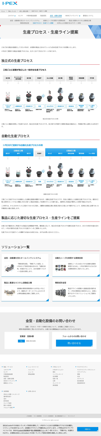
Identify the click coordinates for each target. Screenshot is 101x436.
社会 (78, 376)
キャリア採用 (7, 403)
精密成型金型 (24, 23)
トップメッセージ (58, 374)
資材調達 (55, 385)
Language (76, 2)
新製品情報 (31, 374)
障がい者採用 (7, 405)
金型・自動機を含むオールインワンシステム (24, 20)
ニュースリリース (43, 6)
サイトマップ (65, 2)
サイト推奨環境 (37, 416)
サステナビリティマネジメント (86, 370)
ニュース (30, 372)
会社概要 (55, 376)
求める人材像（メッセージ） (12, 394)
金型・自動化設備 (23, 11)
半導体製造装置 (31, 15)
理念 (54, 372)
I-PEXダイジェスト (58, 370)
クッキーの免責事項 (48, 416)
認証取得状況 (81, 383)
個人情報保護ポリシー (38, 430)
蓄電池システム (88, 15)
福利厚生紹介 (7, 396)
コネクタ (11, 15)
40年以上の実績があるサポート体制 (69, 23)
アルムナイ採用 (9, 407)
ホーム (3, 11)
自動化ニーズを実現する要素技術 (54, 20)
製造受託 (43, 15)
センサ (20, 15)
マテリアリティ (81, 372)
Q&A (5, 399)
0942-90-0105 (31, 341)
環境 (78, 374)
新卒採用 (6, 401)
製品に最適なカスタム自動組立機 (80, 20)
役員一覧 (55, 378)
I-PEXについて (60, 6)
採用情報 (94, 6)
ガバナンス (80, 378)
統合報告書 (80, 381)
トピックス (31, 370)
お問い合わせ (32, 391)
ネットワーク (56, 383)
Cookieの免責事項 (23, 430)
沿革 (54, 381)
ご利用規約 (29, 416)
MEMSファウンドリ (72, 15)
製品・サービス (24, 6)
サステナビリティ (78, 6)
